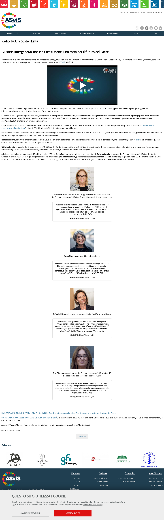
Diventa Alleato (102, 482)
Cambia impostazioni (30, 513)
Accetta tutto (73, 513)
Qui (13, 504)
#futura (89, 326)
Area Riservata (147, 12)
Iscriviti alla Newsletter (126, 478)
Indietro (82, 436)
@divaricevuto (76, 383)
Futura (138, 139)
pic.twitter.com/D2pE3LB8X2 (92, 273)
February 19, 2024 (89, 218)
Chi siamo (75, 473)
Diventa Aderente (101, 478)
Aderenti (77, 478)
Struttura (76, 485)
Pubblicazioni (75, 489)
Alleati (78, 482)
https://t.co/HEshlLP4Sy (82, 214)
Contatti (158, 12)
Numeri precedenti (128, 482)
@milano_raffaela (78, 321)
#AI (72, 209)
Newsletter (134, 12)
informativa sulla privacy (92, 504)
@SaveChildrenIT (101, 326)
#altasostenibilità (62, 205)
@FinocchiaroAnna (77, 264)
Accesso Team (157, 485)
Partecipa (124, 12)
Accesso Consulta (156, 482)
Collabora (104, 485)
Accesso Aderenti (156, 478)
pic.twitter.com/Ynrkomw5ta (92, 331)
